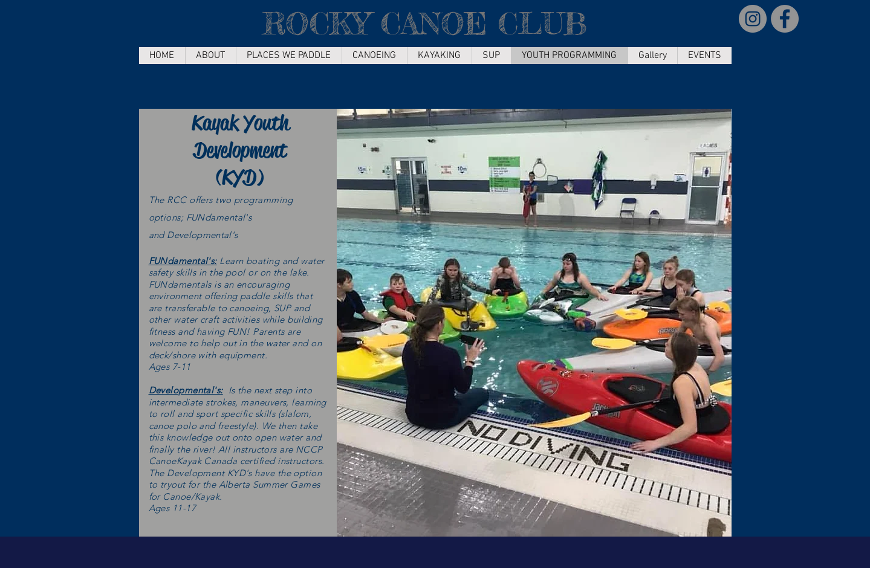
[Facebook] (785, 19)
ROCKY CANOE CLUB (424, 23)
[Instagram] (753, 19)
